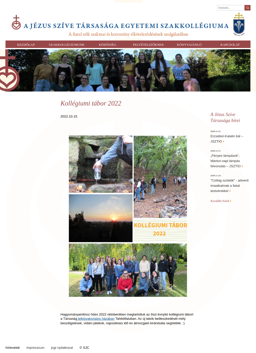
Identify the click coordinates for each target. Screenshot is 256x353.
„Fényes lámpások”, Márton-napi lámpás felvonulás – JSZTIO (225, 161)
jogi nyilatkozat (62, 348)
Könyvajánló (189, 44)
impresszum (35, 348)
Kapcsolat (230, 44)
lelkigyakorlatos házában (95, 318)
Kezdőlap (25, 44)
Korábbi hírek (220, 201)
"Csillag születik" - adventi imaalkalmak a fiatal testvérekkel (229, 185)
